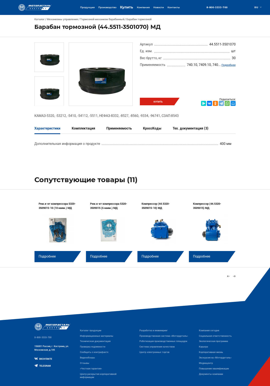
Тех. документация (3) (190, 128)
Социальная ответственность (215, 335)
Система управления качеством (157, 346)
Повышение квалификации (214, 368)
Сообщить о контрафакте (94, 352)
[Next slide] (234, 276)
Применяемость (119, 128)
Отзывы (84, 363)
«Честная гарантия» (91, 368)
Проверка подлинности (92, 346)
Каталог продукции (90, 330)
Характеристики (47, 128)
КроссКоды (152, 128)
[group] (57, 229)
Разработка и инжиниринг (153, 330)
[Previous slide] (228, 276)
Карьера (203, 346)
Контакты (173, 7)
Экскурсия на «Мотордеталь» (215, 357)
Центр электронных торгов (154, 352)
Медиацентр (206, 363)
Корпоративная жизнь (211, 352)
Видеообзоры (87, 357)
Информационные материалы (96, 335)
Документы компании (211, 374)
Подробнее (228, 65)
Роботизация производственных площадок (163, 341)
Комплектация (83, 128)
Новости (158, 7)
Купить (126, 7)
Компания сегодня (209, 330)
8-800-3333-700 (217, 7)
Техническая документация (95, 341)
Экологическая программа (213, 341)
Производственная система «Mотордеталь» (163, 335)
